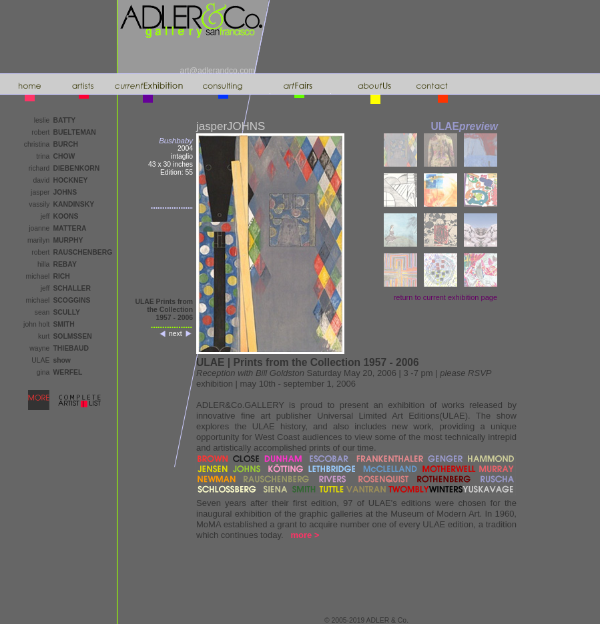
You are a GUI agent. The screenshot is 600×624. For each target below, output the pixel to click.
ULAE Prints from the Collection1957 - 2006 (164, 309)
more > (304, 535)
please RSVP (465, 373)
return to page (445, 297)
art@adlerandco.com (217, 70)
